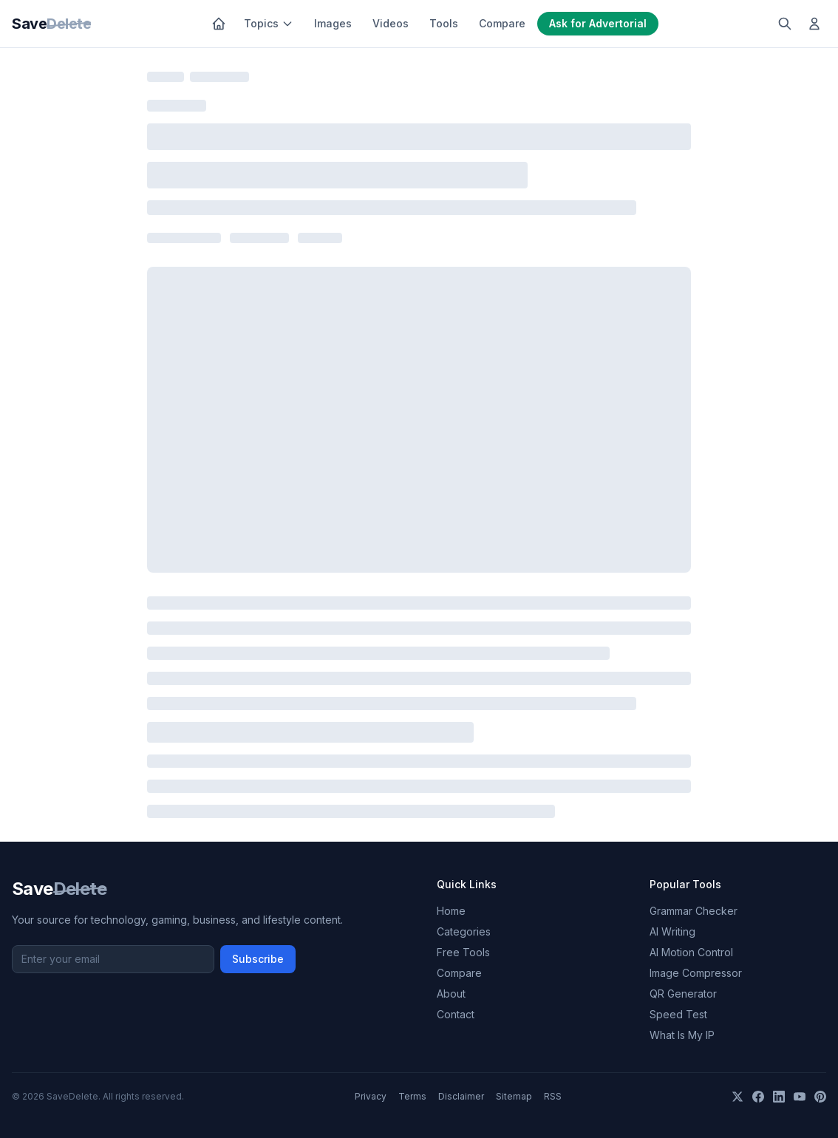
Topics (268, 23)
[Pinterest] (820, 1097)
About (451, 993)
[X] (737, 1097)
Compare (502, 23)
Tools (443, 23)
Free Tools (463, 952)
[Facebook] (758, 1097)
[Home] (218, 23)
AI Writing (672, 931)
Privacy (370, 1096)
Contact (455, 1014)
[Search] (785, 23)
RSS (553, 1096)
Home (451, 910)
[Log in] (814, 23)
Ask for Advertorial (598, 23)
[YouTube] (799, 1097)
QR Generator (683, 993)
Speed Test (678, 1014)
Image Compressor (696, 973)
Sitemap (514, 1096)
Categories (464, 931)
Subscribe (258, 959)
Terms (412, 1096)
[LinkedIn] (779, 1097)
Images (333, 23)
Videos (390, 23)
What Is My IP (682, 1035)
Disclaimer (461, 1096)
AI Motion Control (691, 952)
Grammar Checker (693, 910)
